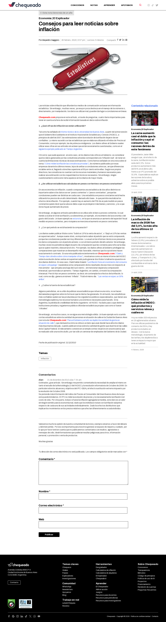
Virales (65, 570)
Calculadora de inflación (106, 570)
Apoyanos (127, 5)
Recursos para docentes (106, 595)
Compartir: (112, 40)
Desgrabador (101, 567)
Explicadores (67, 576)
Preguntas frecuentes (147, 590)
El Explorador (101, 576)
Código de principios (146, 576)
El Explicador (61, 18)
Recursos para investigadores (108, 601)
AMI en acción (102, 589)
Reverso (65, 606)
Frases (65, 573)
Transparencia (144, 570)
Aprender (109, 5)
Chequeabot (101, 579)
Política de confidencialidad (140, 616)
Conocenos (77, 5)
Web (41, 519)
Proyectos (142, 581)
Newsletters (67, 589)
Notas (94, 5)
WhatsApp (66, 587)
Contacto (14, 582)
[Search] (140, 5)
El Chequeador (102, 587)
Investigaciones (69, 579)
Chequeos (66, 567)
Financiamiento (144, 584)
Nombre (44, 491)
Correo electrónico (51, 505)
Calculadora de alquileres (106, 573)
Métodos (141, 573)
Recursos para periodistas (107, 598)
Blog (64, 595)
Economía (45, 18)
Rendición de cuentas (147, 587)
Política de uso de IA (146, 579)
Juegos (99, 592)
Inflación (45, 359)
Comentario (47, 459)
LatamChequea (68, 603)
